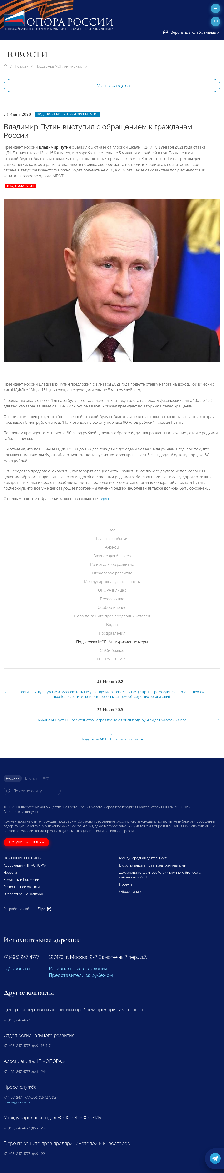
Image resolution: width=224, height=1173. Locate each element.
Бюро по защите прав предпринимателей (112, 616)
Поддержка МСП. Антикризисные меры (59, 66)
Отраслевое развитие (112, 573)
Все (112, 530)
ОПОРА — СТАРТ (112, 659)
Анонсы (112, 547)
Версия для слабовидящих (191, 32)
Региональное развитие (112, 564)
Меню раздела (113, 85)
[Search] (32, 791)
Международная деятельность (112, 581)
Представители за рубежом (81, 975)
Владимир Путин (20, 186)
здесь (105, 506)
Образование (130, 892)
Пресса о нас (112, 599)
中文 (46, 778)
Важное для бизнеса (112, 556)
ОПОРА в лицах (112, 590)
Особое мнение (112, 607)
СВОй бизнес (112, 650)
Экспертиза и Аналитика (23, 894)
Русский (12, 778)
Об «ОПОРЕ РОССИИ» (22, 858)
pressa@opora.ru (17, 1102)
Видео (112, 624)
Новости (21, 66)
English (31, 778)
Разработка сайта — (27, 909)
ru (216, 21)
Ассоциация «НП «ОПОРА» (25, 865)
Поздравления (112, 633)
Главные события (112, 538)
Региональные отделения (78, 968)
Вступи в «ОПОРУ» (26, 842)
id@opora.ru (17, 968)
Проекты (126, 884)
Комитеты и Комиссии (21, 880)
